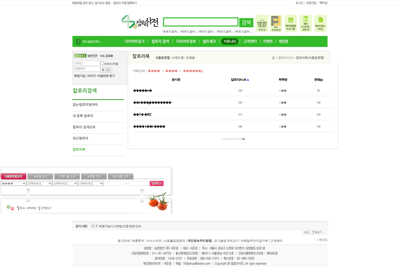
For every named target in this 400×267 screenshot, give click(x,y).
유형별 (190, 57)
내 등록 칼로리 (83, 116)
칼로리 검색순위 (84, 127)
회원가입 (79, 76)
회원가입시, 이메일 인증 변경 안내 (120, 226)
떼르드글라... (171, 31)
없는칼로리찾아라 (85, 104)
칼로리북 (79, 149)
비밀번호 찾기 (106, 76)
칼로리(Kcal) (240, 79)
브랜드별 (178, 57)
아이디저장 (111, 63)
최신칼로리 (80, 138)
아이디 (92, 76)
